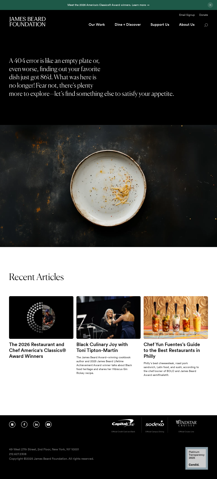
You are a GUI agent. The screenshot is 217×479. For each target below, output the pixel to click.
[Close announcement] (210, 5)
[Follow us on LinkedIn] (36, 424)
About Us (187, 24)
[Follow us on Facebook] (24, 424)
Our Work (97, 24)
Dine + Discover (128, 24)
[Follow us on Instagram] (12, 424)
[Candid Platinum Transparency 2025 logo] (196, 468)
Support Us (160, 24)
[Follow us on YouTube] (48, 424)
